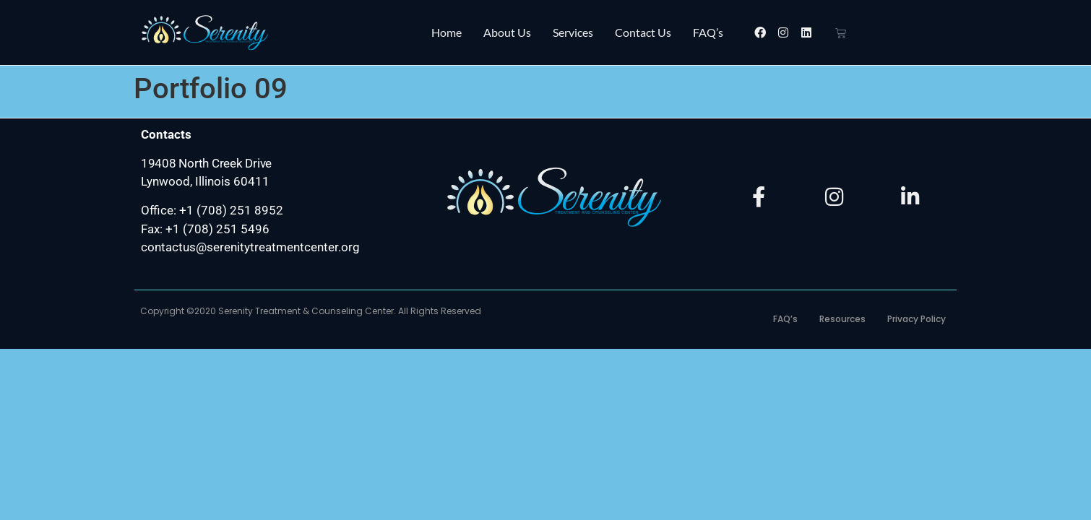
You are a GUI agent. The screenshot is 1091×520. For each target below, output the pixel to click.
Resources (842, 319)
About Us (507, 32)
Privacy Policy (916, 319)
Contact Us (643, 32)
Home (446, 32)
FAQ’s (708, 32)
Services (573, 32)
